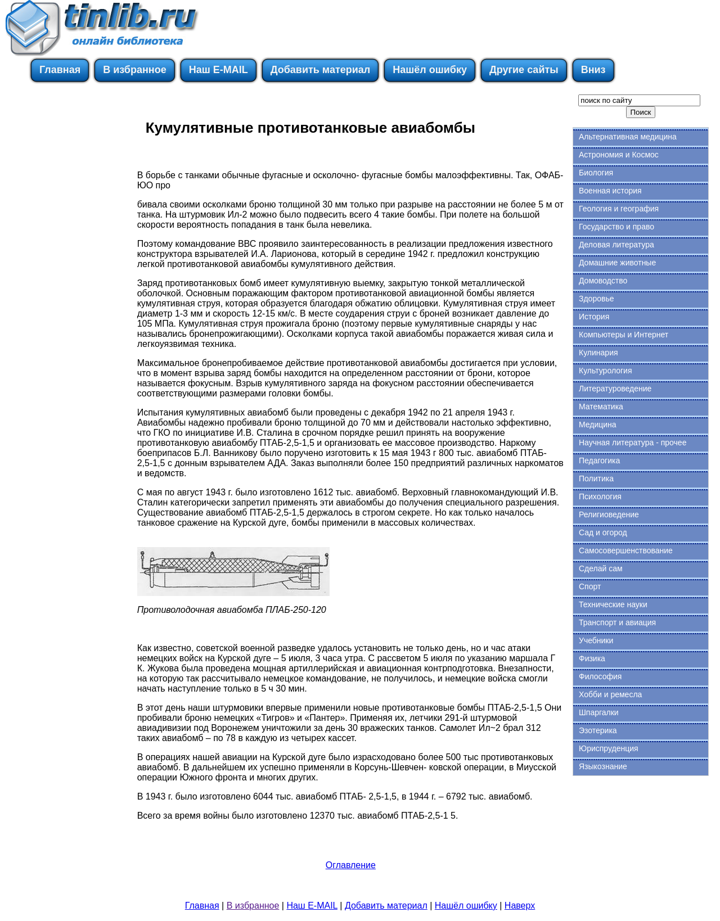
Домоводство (603, 280)
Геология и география (619, 208)
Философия (600, 676)
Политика (596, 478)
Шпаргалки (599, 712)
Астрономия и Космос (619, 154)
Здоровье (596, 298)
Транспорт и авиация (617, 622)
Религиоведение (609, 514)
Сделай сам (601, 568)
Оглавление (351, 865)
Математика (601, 406)
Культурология (605, 370)
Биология (596, 172)
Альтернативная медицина (628, 136)
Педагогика (599, 460)
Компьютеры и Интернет (623, 334)
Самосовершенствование (626, 550)
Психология (600, 496)
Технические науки (613, 604)
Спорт (590, 586)
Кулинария (598, 352)
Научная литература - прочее (632, 442)
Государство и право (616, 226)
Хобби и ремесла (610, 694)
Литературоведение (615, 388)
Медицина (597, 424)
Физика (592, 658)
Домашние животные (617, 262)
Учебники (596, 640)
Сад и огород (603, 532)
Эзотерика (598, 730)
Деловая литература (616, 244)
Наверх (520, 905)
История (594, 316)
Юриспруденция (608, 748)
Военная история (610, 190)
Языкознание (603, 766)
